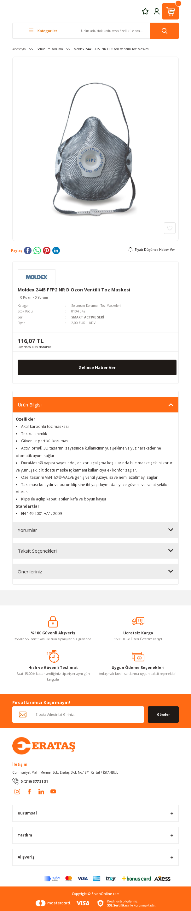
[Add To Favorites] (170, 228)
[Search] (128, 31)
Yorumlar (27, 530)
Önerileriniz (30, 571)
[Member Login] (156, 11)
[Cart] (170, 11)
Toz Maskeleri (111, 305)
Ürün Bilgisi (30, 404)
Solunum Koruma (84, 305)
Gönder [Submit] (163, 714)
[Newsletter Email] (78, 714)
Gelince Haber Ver (97, 367)
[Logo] (43, 745)
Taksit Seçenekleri (37, 551)
